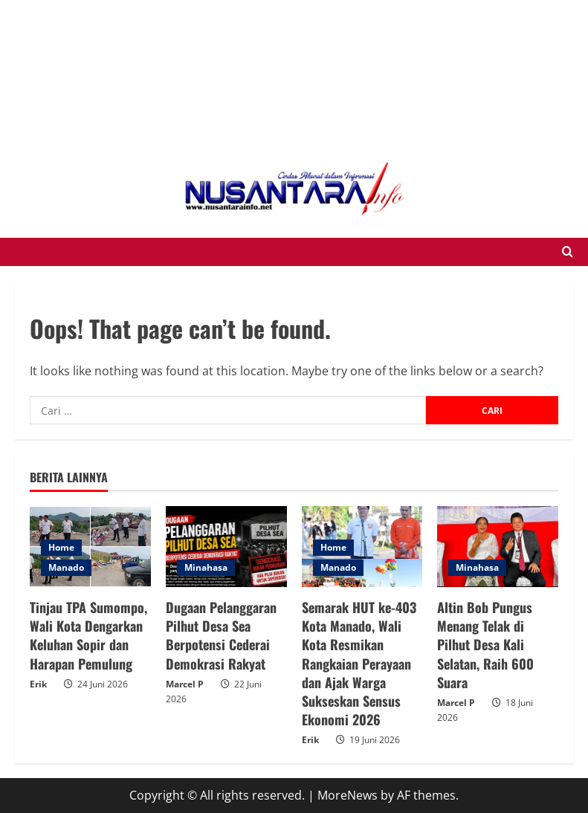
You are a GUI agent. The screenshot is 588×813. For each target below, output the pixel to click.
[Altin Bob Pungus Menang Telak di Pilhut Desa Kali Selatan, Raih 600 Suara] (497, 546)
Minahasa (205, 567)
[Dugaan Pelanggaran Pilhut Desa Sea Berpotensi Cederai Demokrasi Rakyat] (226, 546)
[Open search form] (567, 252)
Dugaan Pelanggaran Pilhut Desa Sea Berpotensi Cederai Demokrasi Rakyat (221, 635)
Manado (66, 567)
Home (61, 547)
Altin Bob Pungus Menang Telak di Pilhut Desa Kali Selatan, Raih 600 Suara (485, 644)
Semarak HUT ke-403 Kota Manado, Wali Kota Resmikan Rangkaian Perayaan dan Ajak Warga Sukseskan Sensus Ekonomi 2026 (359, 663)
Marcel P (185, 684)
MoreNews (347, 795)
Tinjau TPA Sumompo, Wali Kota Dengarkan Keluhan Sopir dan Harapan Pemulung (88, 635)
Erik (38, 684)
